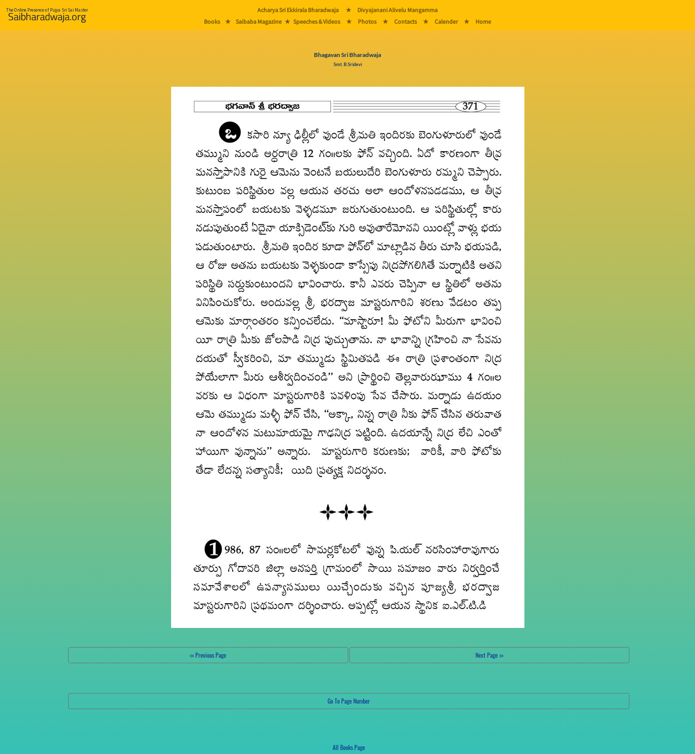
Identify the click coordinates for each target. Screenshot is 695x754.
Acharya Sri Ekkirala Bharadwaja (298, 10)
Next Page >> (489, 655)
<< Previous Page (208, 655)
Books (212, 21)
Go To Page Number (349, 701)
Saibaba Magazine (259, 21)
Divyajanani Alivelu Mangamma (397, 10)
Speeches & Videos (316, 21)
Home (483, 21)
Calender (446, 21)
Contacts (405, 21)
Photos (367, 21)
